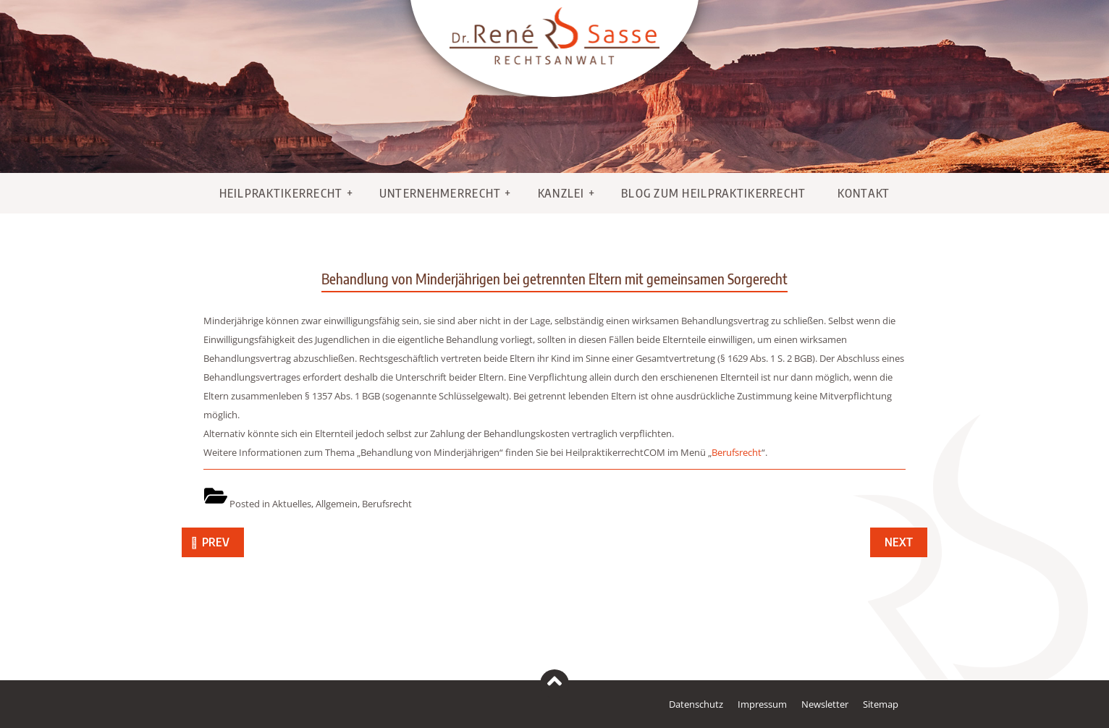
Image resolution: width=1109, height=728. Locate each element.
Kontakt (864, 193)
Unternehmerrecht (440, 193)
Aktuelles (291, 503)
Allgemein (337, 503)
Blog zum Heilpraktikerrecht (713, 193)
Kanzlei (561, 193)
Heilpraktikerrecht (281, 193)
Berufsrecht (737, 452)
